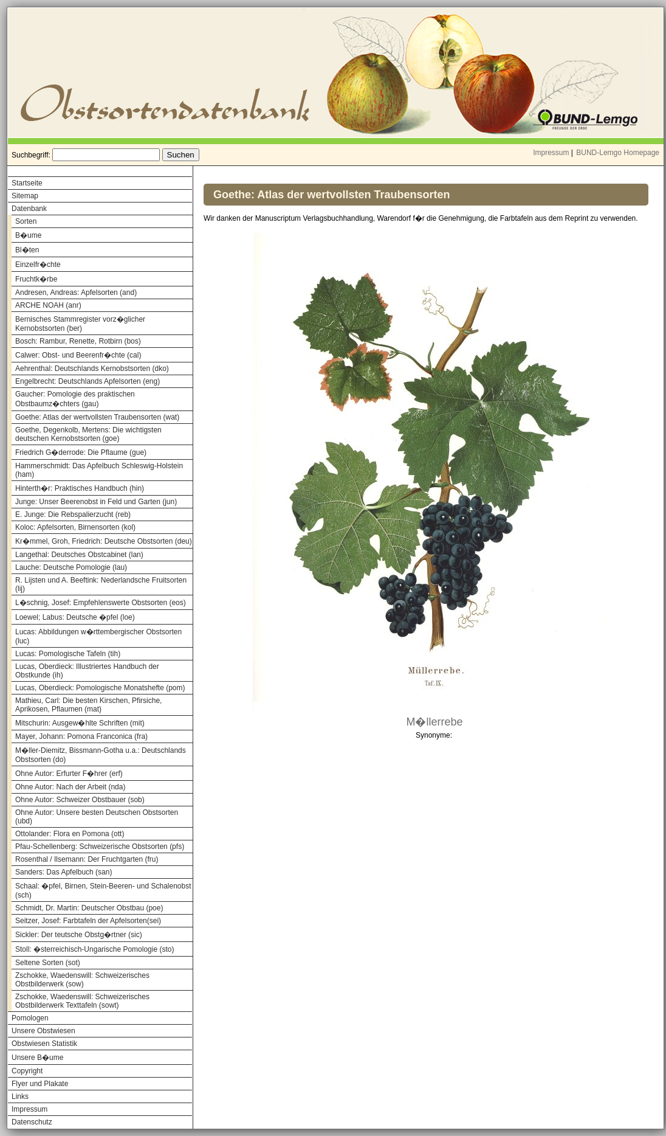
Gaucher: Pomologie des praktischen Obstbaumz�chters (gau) (75, 399)
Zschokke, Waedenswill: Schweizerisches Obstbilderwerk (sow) (82, 979)
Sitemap (25, 196)
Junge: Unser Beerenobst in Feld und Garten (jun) (96, 501)
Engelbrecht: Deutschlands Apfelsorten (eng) (87, 381)
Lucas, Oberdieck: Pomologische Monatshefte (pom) (100, 688)
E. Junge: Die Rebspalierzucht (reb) (73, 514)
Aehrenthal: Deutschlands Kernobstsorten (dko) (92, 368)
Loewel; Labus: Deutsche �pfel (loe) (75, 617)
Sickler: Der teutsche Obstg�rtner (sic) (78, 934)
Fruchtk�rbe (36, 279)
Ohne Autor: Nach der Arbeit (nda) (70, 787)
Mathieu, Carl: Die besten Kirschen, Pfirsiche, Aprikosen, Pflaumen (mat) (88, 704)
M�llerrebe (434, 722)
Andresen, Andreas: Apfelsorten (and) (76, 292)
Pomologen (30, 1018)
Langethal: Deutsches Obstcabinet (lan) (79, 554)
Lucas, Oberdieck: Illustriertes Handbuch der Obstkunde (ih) (87, 670)
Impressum (551, 152)
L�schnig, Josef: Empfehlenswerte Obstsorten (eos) (100, 602)
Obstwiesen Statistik (44, 1043)
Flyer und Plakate (40, 1083)
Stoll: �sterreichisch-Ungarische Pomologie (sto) (94, 949)
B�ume (28, 235)
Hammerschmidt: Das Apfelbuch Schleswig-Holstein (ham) (99, 470)
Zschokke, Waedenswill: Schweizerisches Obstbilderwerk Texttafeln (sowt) (82, 1001)
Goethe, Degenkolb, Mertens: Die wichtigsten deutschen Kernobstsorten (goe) (88, 434)
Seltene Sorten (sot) (47, 962)
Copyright (27, 1071)
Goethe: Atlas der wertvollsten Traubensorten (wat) (97, 417)
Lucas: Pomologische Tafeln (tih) (67, 653)
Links (20, 1096)
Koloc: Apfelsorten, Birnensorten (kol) (75, 527)
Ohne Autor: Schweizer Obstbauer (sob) (80, 799)
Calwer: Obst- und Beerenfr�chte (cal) (78, 355)
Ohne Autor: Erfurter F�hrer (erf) (69, 773)
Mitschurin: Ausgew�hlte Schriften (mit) (80, 723)
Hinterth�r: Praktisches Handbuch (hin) (79, 488)
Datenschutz (32, 1122)
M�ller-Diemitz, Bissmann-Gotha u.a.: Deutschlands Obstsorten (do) (100, 755)
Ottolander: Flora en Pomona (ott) (69, 833)
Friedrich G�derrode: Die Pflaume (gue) (80, 452)
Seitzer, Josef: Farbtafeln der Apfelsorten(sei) (88, 920)
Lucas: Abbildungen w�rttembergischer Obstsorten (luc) (98, 636)
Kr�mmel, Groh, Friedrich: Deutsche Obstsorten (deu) (103, 541)
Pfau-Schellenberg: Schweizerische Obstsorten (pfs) (99, 846)
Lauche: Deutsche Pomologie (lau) (71, 567)
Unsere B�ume (37, 1057)
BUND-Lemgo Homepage (617, 152)
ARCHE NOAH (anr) (48, 305)
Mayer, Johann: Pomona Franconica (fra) (81, 736)
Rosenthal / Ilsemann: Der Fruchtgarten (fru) (86, 859)
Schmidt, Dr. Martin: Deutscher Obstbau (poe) (89, 908)
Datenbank (29, 208)
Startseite (27, 183)
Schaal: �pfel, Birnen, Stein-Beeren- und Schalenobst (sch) (103, 890)
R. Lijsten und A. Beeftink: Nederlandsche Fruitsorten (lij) (101, 584)
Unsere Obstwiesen (43, 1031)
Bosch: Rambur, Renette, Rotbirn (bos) (78, 341)
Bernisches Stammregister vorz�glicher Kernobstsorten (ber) (80, 324)
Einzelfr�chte (38, 264)
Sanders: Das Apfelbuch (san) (63, 872)
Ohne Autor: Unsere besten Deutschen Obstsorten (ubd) (96, 816)
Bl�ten (27, 250)
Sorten (25, 221)
